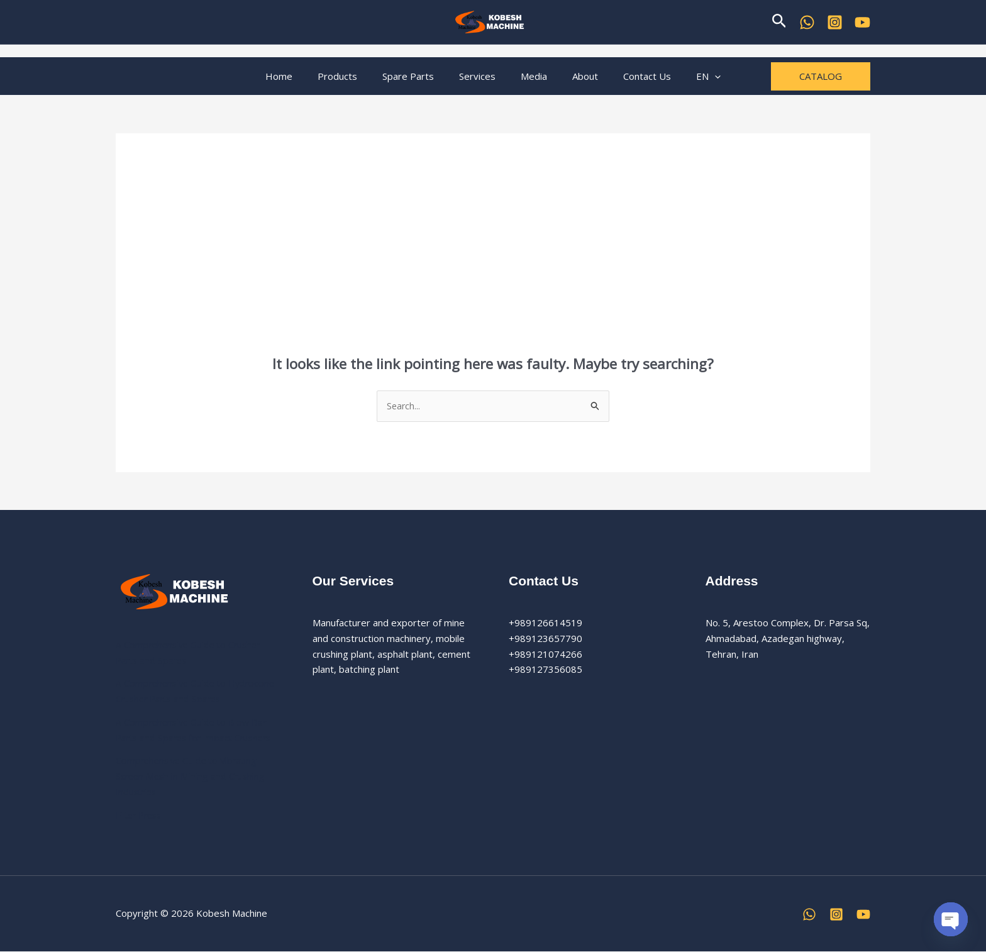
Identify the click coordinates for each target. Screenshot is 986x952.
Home (300, 76)
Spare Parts (417, 76)
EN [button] (686, 76)
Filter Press (141, 815)
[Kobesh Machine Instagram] (835, 22)
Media (531, 76)
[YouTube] (862, 22)
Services (480, 76)
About (576, 76)
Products (353, 76)
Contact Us (631, 76)
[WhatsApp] (807, 22)
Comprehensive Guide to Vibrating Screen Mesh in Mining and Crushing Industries (192, 777)
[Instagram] (836, 915)
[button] (779, 22)
